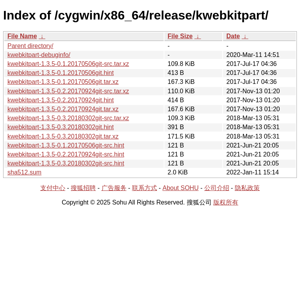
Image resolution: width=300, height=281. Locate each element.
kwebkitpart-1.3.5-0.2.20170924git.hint (60, 100)
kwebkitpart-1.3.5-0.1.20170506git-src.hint (65, 145)
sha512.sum (24, 172)
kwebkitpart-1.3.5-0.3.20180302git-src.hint (65, 163)
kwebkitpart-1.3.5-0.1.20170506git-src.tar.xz (68, 63)
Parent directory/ (30, 46)
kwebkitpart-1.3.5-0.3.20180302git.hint (60, 127)
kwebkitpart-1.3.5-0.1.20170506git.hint (60, 72)
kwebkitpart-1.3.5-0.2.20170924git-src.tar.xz (68, 91)
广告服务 (114, 188)
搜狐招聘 (83, 188)
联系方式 (144, 188)
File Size (180, 36)
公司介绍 (216, 188)
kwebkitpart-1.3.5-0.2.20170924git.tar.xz (63, 109)
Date (233, 36)
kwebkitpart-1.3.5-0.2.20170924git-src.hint (65, 154)
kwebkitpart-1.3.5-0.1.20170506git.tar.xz (63, 81)
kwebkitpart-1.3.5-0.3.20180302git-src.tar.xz (68, 118)
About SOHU (180, 188)
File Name (22, 36)
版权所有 (225, 202)
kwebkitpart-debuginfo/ (38, 55)
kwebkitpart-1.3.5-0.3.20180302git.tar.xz (63, 136)
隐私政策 (247, 188)
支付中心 (52, 188)
